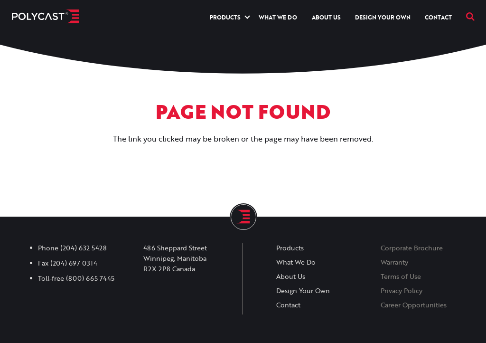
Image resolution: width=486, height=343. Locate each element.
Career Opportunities (414, 305)
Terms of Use (401, 276)
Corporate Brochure (412, 248)
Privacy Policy (401, 290)
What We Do (278, 17)
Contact (438, 17)
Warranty (394, 262)
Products (225, 17)
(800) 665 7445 (90, 278)
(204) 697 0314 (73, 263)
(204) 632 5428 (83, 248)
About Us (326, 17)
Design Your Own (383, 17)
